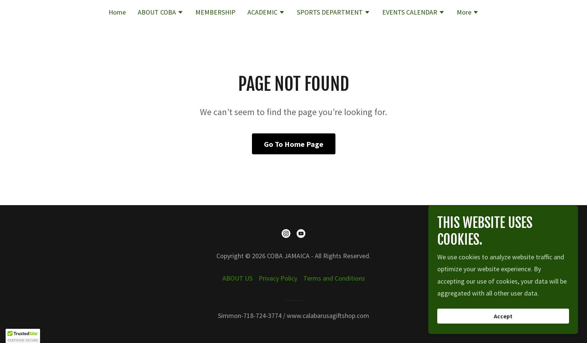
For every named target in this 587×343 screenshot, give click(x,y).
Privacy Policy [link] (278, 278)
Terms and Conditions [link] (334, 278)
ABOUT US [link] (237, 278)
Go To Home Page (293, 144)
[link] (286, 233)
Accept (503, 316)
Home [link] (117, 12)
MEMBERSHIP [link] (215, 12)
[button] (160, 13)
